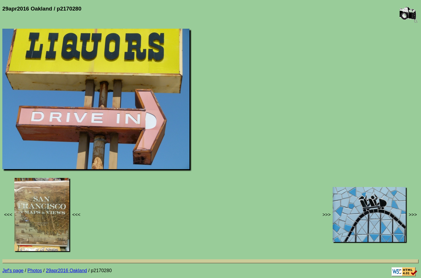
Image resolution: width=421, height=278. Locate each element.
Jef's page (12, 270)
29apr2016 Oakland (66, 270)
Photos (34, 270)
